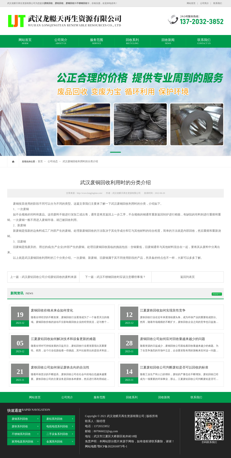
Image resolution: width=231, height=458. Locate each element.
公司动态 (53, 161)
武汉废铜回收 (119, 203)
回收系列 (132, 42)
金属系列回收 (54, 441)
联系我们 (217, 3)
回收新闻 (168, 42)
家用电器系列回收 (22, 441)
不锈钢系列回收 (21, 434)
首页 (40, 161)
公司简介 (204, 3)
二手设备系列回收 (57, 434)
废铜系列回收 (20, 418)
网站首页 (191, 3)
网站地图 (91, 446)
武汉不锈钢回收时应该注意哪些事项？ (121, 276)
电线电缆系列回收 (57, 426)
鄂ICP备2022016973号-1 (112, 446)
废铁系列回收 (20, 426)
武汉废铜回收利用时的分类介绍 (80, 161)
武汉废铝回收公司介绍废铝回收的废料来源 (49, 276)
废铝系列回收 (54, 418)
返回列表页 (187, 276)
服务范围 (96, 42)
